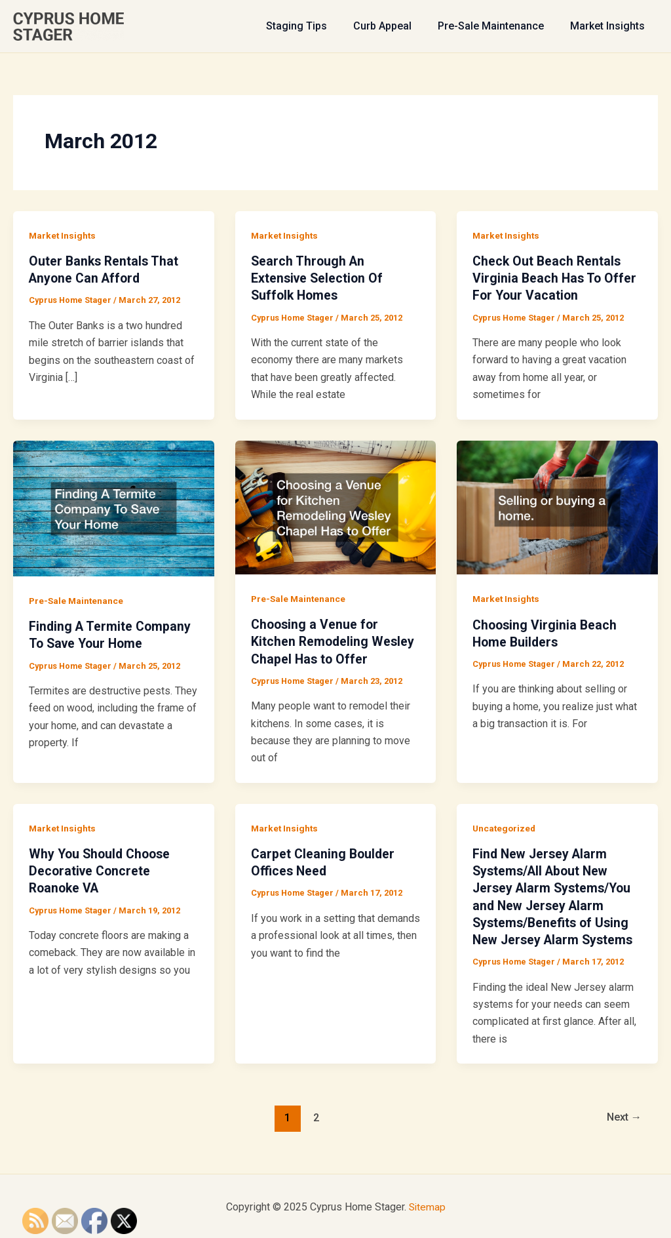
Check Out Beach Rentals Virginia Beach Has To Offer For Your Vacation (555, 278)
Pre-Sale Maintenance (499, 26)
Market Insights (610, 26)
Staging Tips (314, 26)
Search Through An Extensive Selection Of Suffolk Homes (318, 278)
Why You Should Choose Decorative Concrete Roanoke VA (102, 870)
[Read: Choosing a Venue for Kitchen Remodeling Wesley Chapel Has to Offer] (335, 506)
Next (622, 1116)
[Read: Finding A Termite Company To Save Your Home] (113, 507)
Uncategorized (505, 827)
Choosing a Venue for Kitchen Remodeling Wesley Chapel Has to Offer (334, 641)
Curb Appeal (395, 26)
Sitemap (427, 1205)
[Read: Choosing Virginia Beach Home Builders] (557, 506)
